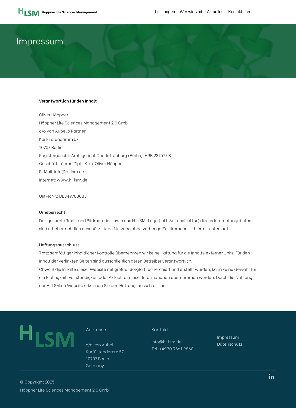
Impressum (228, 341)
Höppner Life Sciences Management (69, 12)
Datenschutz (229, 348)
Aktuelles (215, 11)
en (261, 11)
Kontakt (235, 11)
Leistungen (165, 11)
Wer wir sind (191, 11)
